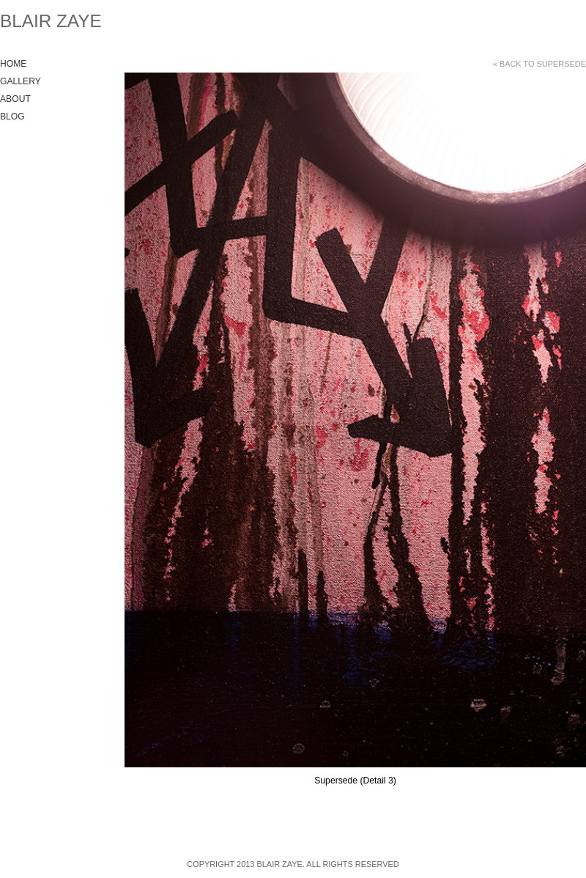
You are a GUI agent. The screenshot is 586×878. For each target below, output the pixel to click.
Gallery (20, 81)
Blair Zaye (51, 21)
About (15, 99)
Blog (12, 116)
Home (13, 64)
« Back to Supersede (539, 63)
